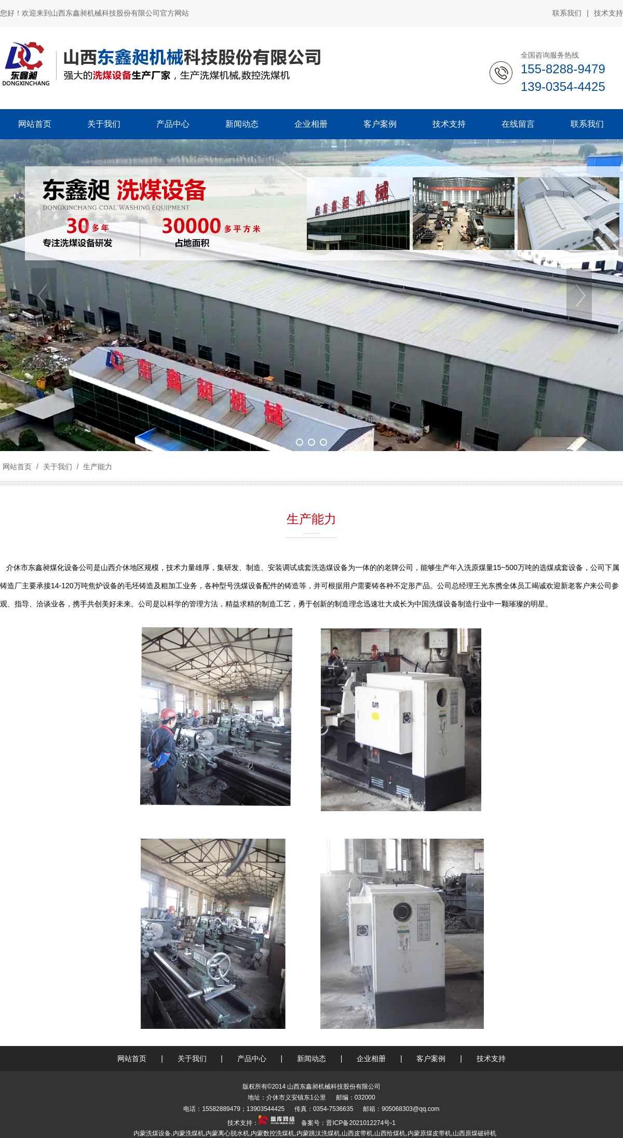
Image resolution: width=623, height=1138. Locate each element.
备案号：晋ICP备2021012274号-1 (348, 1123)
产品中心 (251, 1058)
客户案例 (430, 1058)
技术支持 (608, 13)
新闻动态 (311, 1058)
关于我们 (57, 466)
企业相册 (371, 1058)
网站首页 (17, 466)
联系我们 (566, 13)
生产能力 (96, 466)
